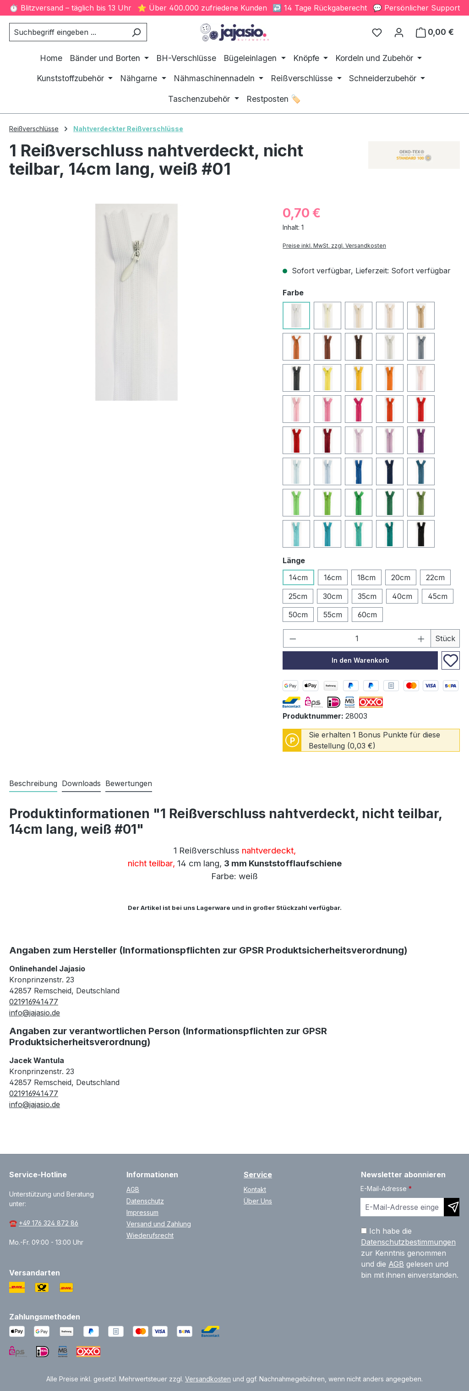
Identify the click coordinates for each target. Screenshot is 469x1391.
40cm (402, 596)
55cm (332, 614)
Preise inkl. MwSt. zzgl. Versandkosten (334, 245)
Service (258, 1174)
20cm (400, 577)
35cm (367, 596)
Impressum (142, 1212)
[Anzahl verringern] (292, 638)
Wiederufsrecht (150, 1235)
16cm (333, 577)
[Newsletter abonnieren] (451, 1207)
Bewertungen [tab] (128, 783)
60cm (367, 614)
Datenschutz (145, 1201)
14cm (298, 577)
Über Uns (258, 1201)
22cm (435, 577)
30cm (332, 596)
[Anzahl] (357, 638)
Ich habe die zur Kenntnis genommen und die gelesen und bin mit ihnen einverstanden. (409, 1253)
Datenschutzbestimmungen (408, 1242)
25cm (298, 596)
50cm (298, 614)
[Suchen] (136, 32)
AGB (132, 1189)
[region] (136, 302)
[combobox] (67, 32)
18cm (366, 577)
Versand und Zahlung (158, 1224)
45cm (437, 596)
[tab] (33, 784)
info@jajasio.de (34, 1012)
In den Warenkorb (360, 660)
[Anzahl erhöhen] (421, 638)
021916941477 (33, 1001)
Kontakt (255, 1189)
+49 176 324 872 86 (48, 1223)
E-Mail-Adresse (386, 1188)
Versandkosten (208, 1379)
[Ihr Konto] (399, 32)
